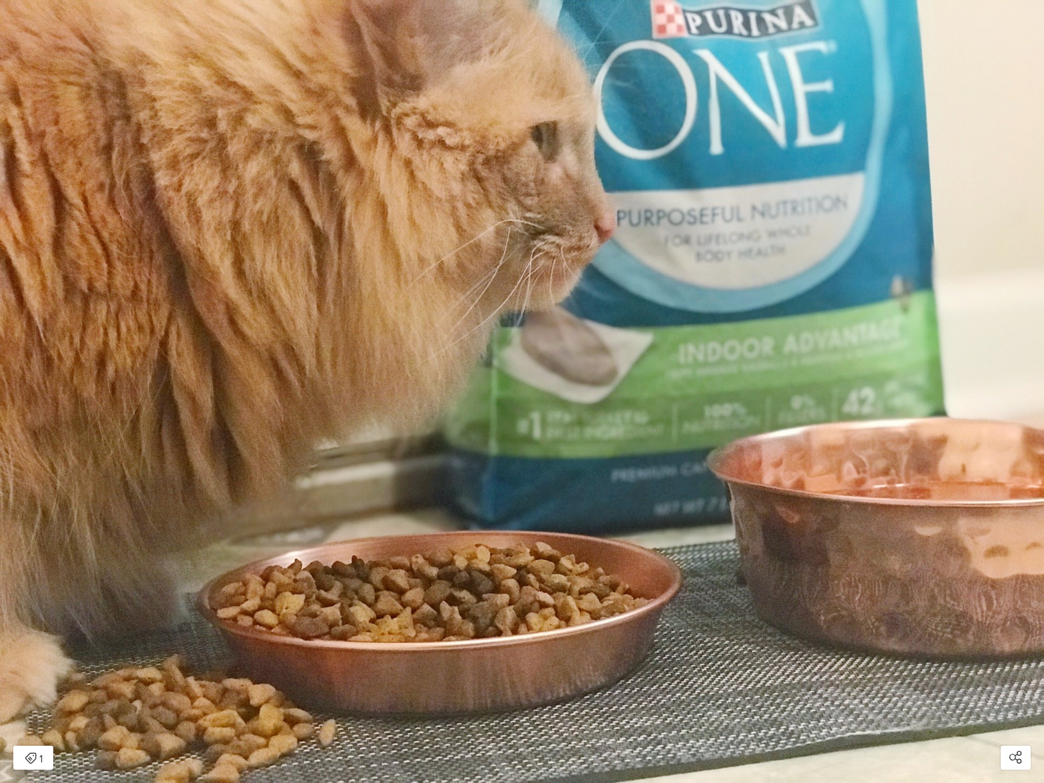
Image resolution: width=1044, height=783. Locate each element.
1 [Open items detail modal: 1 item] (34, 759)
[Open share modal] (1016, 758)
